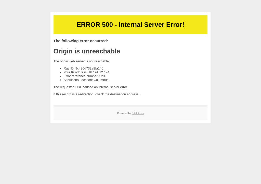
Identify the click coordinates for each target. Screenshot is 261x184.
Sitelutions (138, 113)
